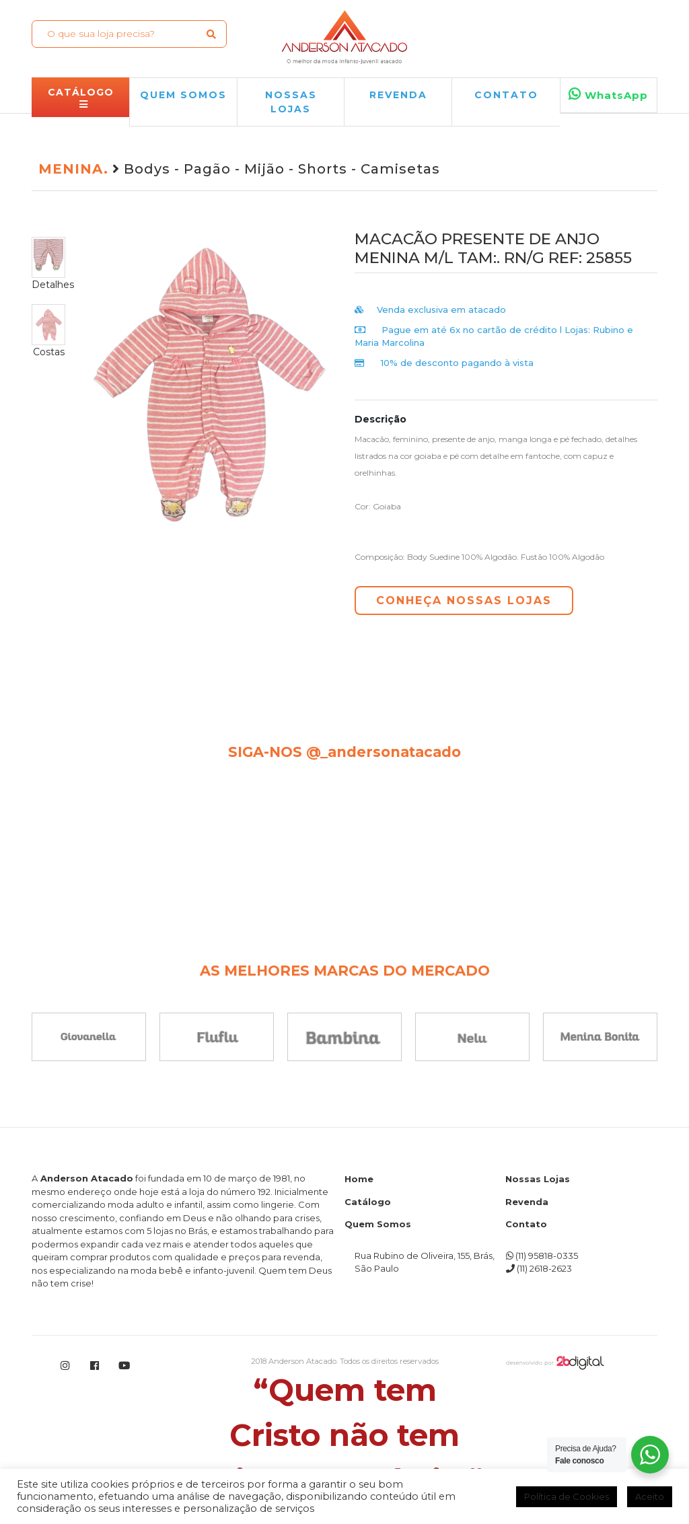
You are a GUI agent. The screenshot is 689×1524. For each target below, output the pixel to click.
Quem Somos (377, 1224)
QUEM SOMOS (183, 95)
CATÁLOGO (81, 97)
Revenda (526, 1201)
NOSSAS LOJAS (291, 102)
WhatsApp (608, 94)
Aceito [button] (649, 1496)
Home (358, 1178)
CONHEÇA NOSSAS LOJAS (464, 600)
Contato (506, 95)
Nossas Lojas (537, 1178)
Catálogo (367, 1201)
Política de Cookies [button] (566, 1496)
